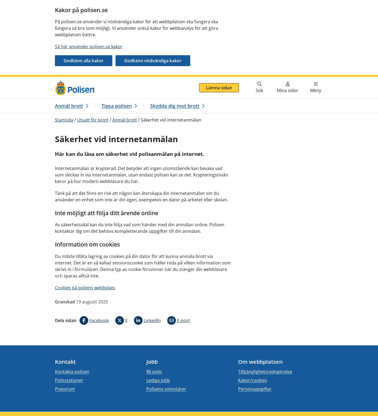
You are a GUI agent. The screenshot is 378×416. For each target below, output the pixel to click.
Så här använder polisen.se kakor (89, 47)
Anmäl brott (124, 120)
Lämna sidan (219, 88)
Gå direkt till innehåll (25, 80)
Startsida (64, 120)
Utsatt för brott (93, 120)
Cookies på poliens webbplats (85, 288)
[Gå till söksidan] (259, 88)
